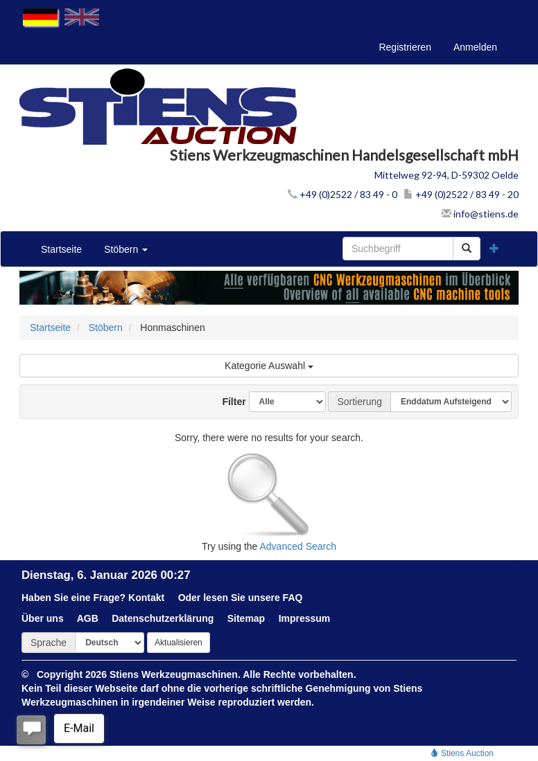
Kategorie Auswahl (269, 365)
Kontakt (146, 597)
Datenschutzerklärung (163, 618)
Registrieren (405, 47)
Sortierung (359, 401)
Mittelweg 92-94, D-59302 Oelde (446, 175)
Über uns (42, 618)
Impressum (305, 618)
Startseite (61, 249)
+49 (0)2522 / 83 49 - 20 (461, 194)
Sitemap (246, 618)
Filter (228, 401)
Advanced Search (298, 546)
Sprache (49, 642)
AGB (87, 618)
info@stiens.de (480, 214)
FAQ (293, 597)
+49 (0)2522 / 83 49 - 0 (342, 194)
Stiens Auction (462, 753)
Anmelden (475, 47)
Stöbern (126, 249)
